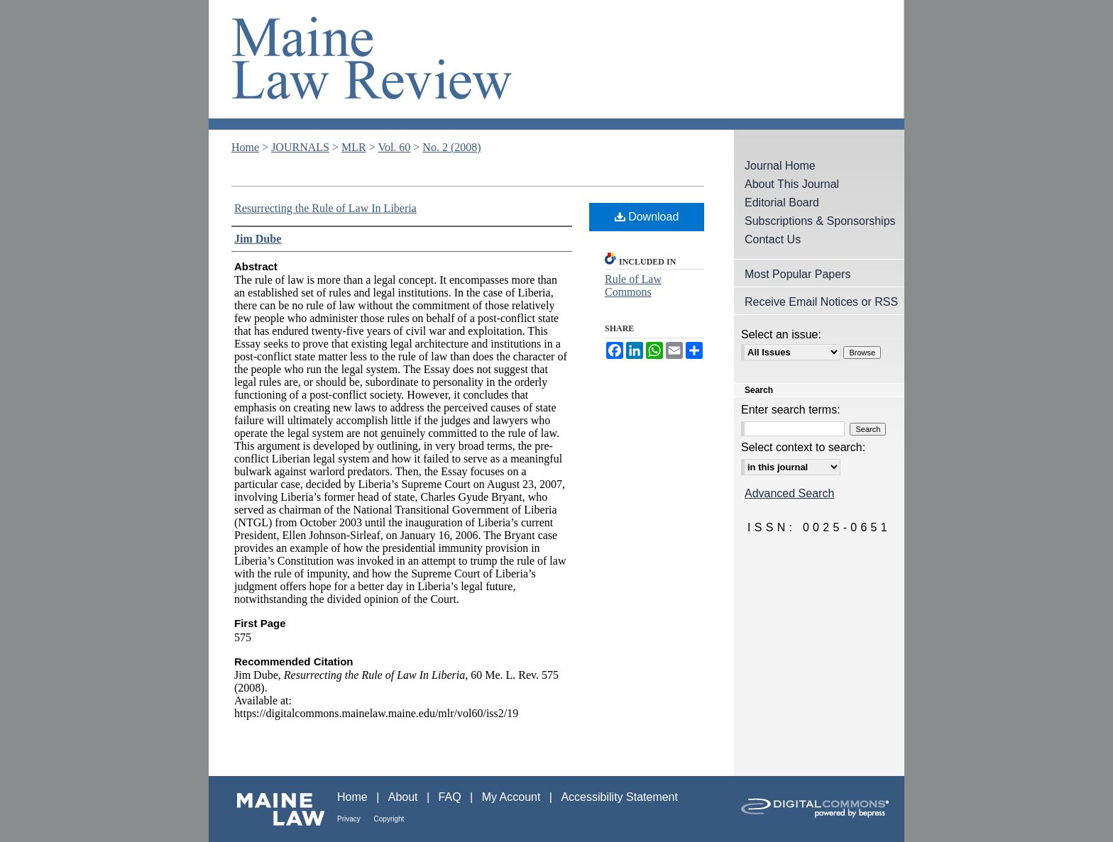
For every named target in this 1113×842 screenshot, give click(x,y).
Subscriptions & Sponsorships (820, 221)
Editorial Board (782, 202)
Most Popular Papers (797, 274)
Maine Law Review (556, 65)
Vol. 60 (394, 147)
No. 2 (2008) (451, 147)
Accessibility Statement (619, 797)
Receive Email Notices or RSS (821, 302)
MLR (353, 147)
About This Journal (792, 184)
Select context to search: (803, 447)
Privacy (350, 819)
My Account (513, 797)
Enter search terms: (790, 410)
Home (245, 147)
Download (647, 217)
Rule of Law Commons (633, 285)
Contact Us (773, 239)
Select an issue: (781, 334)
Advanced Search (789, 493)
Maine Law (272, 809)
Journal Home (780, 166)
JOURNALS (300, 147)
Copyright (389, 819)
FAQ (451, 797)
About (404, 797)
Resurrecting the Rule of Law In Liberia (325, 208)
